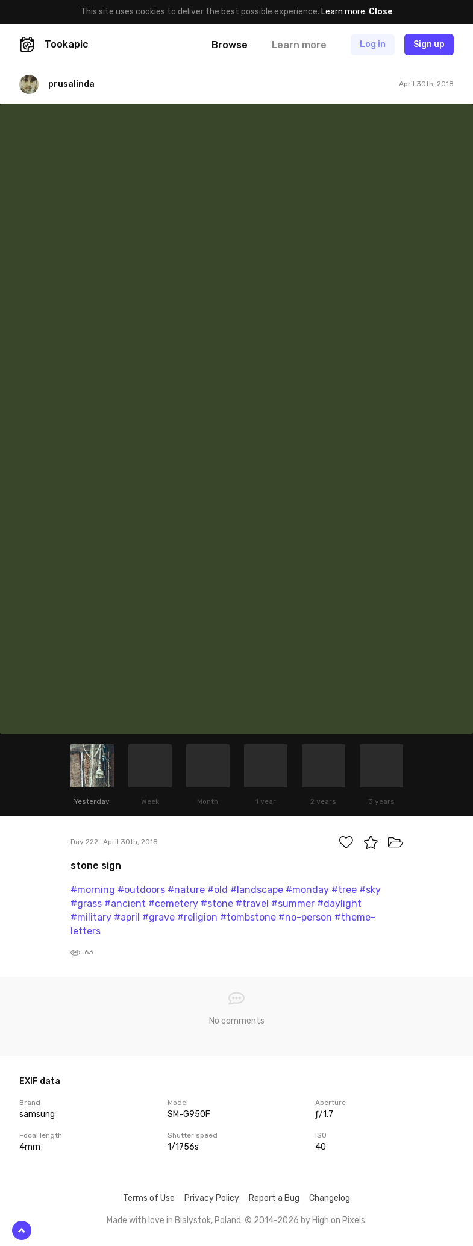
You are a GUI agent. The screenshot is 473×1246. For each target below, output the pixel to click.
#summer (293, 903)
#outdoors (141, 889)
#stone (217, 903)
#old (217, 889)
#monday (307, 889)
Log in (373, 44)
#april (127, 917)
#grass (86, 903)
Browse (229, 45)
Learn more (343, 12)
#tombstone (248, 917)
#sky (370, 889)
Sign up (429, 44)
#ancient (125, 903)
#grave (158, 917)
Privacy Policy (211, 1198)
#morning (92, 889)
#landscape (256, 889)
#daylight (339, 903)
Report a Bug (274, 1198)
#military (90, 917)
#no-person (305, 917)
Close (380, 12)
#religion (197, 917)
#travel (252, 903)
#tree (344, 889)
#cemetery (173, 903)
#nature (186, 889)
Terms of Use (149, 1198)
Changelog (329, 1198)
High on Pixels (338, 1220)
